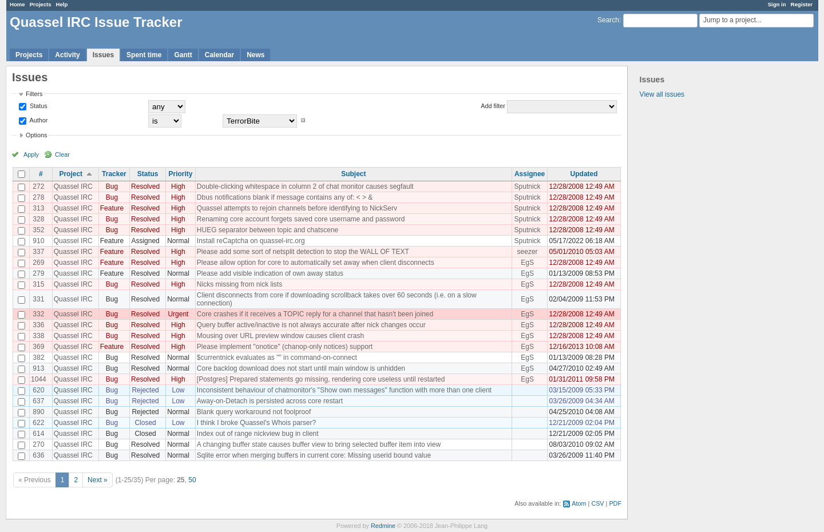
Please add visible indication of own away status (270, 273)
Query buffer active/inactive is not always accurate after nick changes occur (311, 325)
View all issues (662, 94)
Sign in (777, 4)
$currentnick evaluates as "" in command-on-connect (277, 358)
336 (38, 325)
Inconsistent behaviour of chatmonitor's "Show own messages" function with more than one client (344, 390)
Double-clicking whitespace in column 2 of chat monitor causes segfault (305, 186)
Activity (67, 55)
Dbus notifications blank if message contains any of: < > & (285, 197)
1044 (38, 379)
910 (38, 241)
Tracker (114, 174)
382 (38, 358)
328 (38, 219)
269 (38, 263)
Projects (41, 4)
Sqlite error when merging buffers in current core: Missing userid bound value (314, 455)
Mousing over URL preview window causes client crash (280, 336)
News (255, 55)
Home (17, 4)
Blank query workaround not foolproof (254, 412)
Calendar (219, 55)
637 (38, 401)
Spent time (143, 55)
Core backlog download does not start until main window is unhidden (301, 368)
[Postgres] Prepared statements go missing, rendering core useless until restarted (321, 379)
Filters (34, 93)
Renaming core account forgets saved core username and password (301, 219)
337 (38, 252)
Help (62, 4)
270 (38, 444)
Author (37, 120)
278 (38, 197)
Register (802, 4)
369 (38, 347)
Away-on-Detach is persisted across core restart (270, 401)
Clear (62, 154)
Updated (584, 174)
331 (38, 299)
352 (38, 230)
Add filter (493, 105)
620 (38, 390)
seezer (527, 252)
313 (38, 208)
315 (38, 284)
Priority (180, 174)
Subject (353, 174)
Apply (31, 154)
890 (38, 412)
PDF (615, 503)
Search (608, 20)
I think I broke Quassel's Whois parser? (256, 423)
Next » (98, 480)
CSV (597, 503)
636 (38, 455)
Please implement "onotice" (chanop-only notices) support (285, 347)
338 (38, 336)
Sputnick (527, 186)
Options (36, 135)
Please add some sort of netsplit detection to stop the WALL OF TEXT (303, 252)
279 (38, 273)
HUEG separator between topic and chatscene (267, 230)
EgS (527, 263)
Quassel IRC (73, 186)
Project (70, 174)
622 (38, 423)
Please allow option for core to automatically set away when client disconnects (315, 263)
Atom (579, 503)
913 (38, 368)
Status (37, 105)
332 (38, 314)
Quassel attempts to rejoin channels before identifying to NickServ (297, 208)
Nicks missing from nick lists (239, 284)
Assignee (529, 174)
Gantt (183, 55)
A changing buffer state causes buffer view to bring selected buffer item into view (319, 444)
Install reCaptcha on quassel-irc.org (251, 241)
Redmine (383, 525)
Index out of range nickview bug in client (258, 434)
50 (192, 480)
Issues (103, 55)
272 (38, 186)
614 (38, 434)
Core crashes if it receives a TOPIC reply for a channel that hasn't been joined (315, 314)
